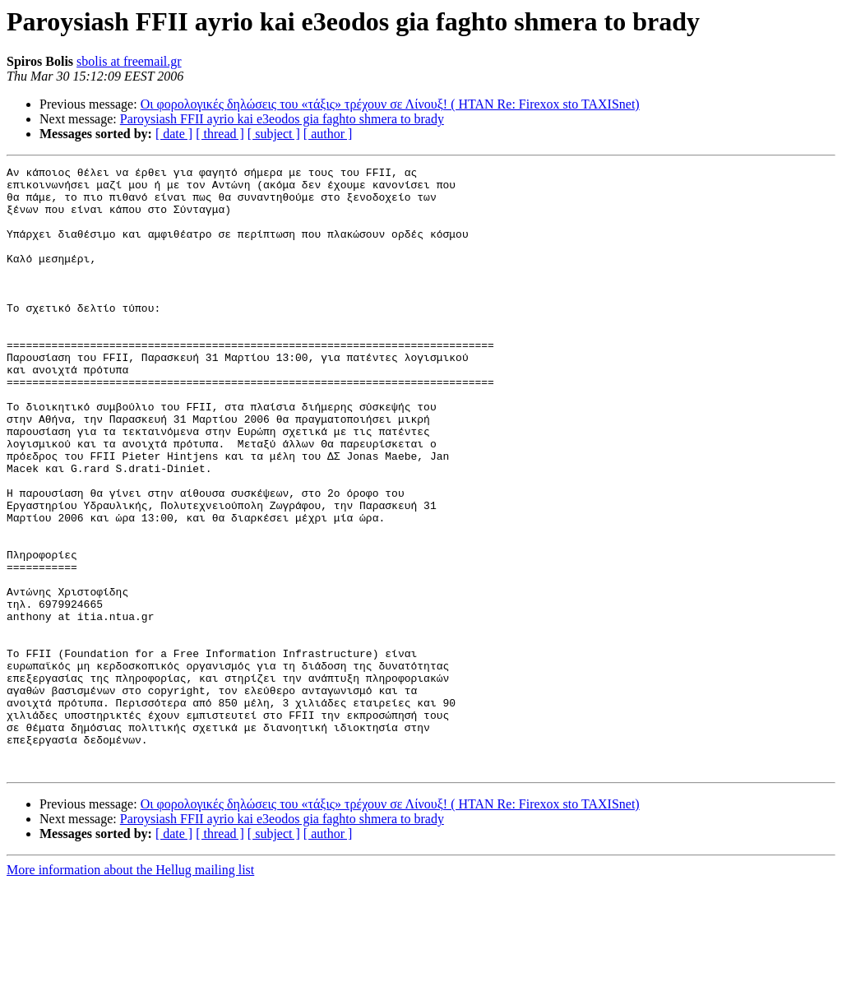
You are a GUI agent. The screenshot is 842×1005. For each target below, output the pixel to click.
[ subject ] (274, 134)
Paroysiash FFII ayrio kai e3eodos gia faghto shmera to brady (282, 119)
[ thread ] (220, 134)
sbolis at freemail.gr (129, 61)
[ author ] (328, 134)
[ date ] (173, 134)
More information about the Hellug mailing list (130, 991)
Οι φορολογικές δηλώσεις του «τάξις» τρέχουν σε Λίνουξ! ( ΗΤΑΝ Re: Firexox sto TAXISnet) (390, 104)
